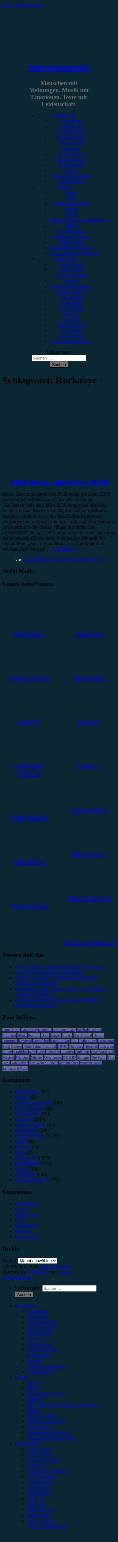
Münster (37, 1057)
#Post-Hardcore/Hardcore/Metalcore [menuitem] (63, 1404)
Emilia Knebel (71, 292)
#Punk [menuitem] (33, 1410)
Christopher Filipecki (71, 286)
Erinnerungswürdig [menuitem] (46, 1366)
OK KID (69, 1057)
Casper (56, 1035)
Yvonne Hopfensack (71, 341)
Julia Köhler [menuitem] (39, 1493)
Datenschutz (27, 1203)
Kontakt (23, 1231)
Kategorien (65, 115)
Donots (98, 1035)
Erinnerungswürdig (71, 176)
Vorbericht (71, 126)
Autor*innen (65, 258)
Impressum (25, 1214)
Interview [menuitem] (36, 1338)
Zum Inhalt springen (22, 5)
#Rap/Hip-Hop (71, 231)
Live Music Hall (103, 1052)
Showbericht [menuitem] (39, 1333)
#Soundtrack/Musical (71, 247)
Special (71, 170)
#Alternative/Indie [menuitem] (45, 1393)
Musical (8, 1057)
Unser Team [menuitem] (39, 1449)
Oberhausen (53, 1057)
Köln (32, 1052)
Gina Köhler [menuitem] (39, 1482)
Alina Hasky (71, 269)
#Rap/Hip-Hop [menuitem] (41, 1415)
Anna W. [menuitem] (35, 1465)
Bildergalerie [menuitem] (39, 1371)
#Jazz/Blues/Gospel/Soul (74, 253)
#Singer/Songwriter (71, 236)
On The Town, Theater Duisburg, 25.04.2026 (59, 966)
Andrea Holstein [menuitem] (43, 1460)
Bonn (45, 1035)
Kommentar (71, 165)
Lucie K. (71, 314)
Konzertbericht (71, 132)
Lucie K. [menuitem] (35, 1498)
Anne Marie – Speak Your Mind (59, 482)
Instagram (106, 1046)
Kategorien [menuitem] (25, 1305)
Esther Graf (88, 1041)
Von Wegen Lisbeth (43, 1063)
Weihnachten (68, 1063)
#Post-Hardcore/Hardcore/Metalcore (79, 217)
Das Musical (83, 1035)
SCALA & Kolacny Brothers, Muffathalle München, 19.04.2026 (56, 980)
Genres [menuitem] (22, 1377)
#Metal (71, 209)
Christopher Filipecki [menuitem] (48, 1471)
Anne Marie (11, 1030)
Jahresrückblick (71, 159)
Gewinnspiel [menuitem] (39, 1344)
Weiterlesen (64, 549)
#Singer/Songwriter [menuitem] (46, 1421)
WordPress (37, 1271)
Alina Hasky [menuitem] (39, 1454)
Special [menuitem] (34, 1360)
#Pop (71, 198)
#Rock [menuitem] (33, 1382)
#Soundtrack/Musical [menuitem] (48, 1432)
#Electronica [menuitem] (39, 1427)
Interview (71, 148)
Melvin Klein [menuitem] (40, 1520)
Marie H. (71, 319)
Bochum (34, 1035)
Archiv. (9, 1260)
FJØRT (63, 1046)
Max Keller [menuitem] (38, 1515)
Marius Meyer (71, 325)
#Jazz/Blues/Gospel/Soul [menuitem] (51, 1438)
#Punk (71, 225)
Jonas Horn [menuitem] (38, 1487)
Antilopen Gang (64, 1030)
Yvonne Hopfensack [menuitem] (47, 1526)
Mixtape (23, 1146)
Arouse (65, 1271)
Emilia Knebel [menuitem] (41, 1476)
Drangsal (25, 1041)
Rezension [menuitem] (37, 1311)
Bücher (22, 1097)
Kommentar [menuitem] (38, 1355)
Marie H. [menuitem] (36, 1504)
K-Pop (7, 1052)
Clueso (67, 1035)
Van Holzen (19, 1063)
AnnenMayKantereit (36, 1030)
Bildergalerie (71, 181)
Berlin (82, 1030)
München (22, 1057)
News (20, 1152)
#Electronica (71, 242)
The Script (98, 1057)
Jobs (19, 1220)
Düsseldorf (41, 1041)
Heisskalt (91, 1046)
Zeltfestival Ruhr (15, 1068)
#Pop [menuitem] (32, 1388)
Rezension (71, 121)
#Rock (71, 192)
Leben (21, 1141)
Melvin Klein (71, 336)
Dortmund (9, 1041)
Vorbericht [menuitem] (37, 1316)
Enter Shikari (60, 1041)
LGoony (67, 1052)
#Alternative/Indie (71, 203)
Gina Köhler (71, 297)
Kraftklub (20, 1052)
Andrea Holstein (71, 275)
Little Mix (82, 1052)
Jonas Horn (71, 303)
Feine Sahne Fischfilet (39, 1046)
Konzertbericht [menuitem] (41, 1322)
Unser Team (71, 264)
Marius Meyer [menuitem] (41, 1509)
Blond (21, 1035)
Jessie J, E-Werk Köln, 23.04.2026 (48, 972)
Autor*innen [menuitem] (27, 1443)
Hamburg (76, 1046)
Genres (65, 187)
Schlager (83, 1057)
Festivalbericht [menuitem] (41, 1327)
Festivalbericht (71, 137)
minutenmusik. (59, 67)
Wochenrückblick (32, 1179)
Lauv (41, 1052)
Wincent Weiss (91, 1063)
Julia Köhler (71, 308)
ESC (74, 1041)
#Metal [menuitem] (34, 1399)
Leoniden (53, 1052)
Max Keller (71, 330)
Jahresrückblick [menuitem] (42, 1349)
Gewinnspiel (71, 154)
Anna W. (71, 281)
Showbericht (71, 143)
